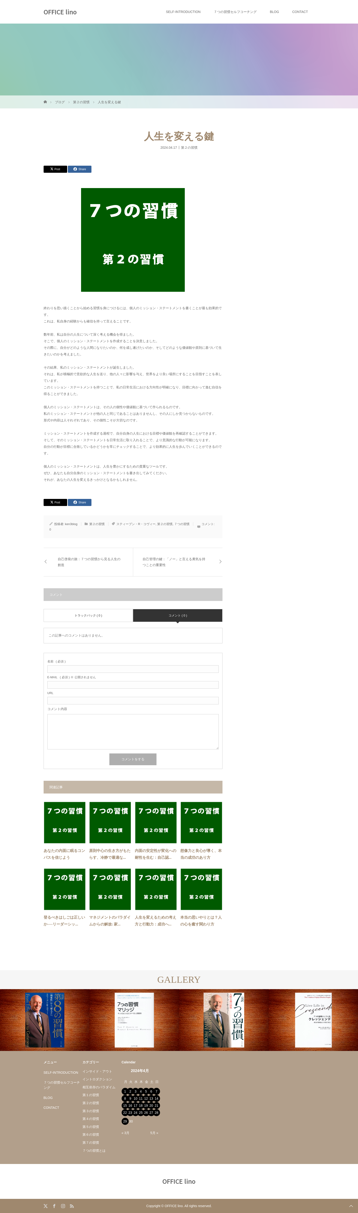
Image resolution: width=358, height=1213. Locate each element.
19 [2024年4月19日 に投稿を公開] (146, 1105)
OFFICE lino (60, 12)
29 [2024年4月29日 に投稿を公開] (125, 1121)
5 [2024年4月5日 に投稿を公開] (146, 1091)
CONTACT (300, 12)
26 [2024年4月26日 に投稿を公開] (146, 1112)
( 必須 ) (56, 661)
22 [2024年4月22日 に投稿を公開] (125, 1112)
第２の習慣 (189, 147)
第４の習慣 (90, 1119)
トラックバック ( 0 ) (88, 615)
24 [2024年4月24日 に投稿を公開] (135, 1112)
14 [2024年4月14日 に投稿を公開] (156, 1098)
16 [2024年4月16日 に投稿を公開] (130, 1105)
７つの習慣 (181, 524)
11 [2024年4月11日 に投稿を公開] (141, 1098)
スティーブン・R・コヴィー (135, 524)
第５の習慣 (90, 1127)
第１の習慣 (90, 1095)
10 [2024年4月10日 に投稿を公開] (135, 1098)
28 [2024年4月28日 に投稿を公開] (156, 1112)
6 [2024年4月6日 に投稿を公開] (151, 1091)
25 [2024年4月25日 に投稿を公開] (141, 1112)
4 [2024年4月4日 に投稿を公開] (141, 1091)
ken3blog (71, 524)
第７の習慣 (90, 1142)
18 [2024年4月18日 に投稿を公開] (141, 1105)
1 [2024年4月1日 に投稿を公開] (125, 1091)
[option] (45, 1020)
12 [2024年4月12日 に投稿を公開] (146, 1098)
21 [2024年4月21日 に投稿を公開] (156, 1105)
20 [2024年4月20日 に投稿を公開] (151, 1105)
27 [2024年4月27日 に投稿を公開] (151, 1112)
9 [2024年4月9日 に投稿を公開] (130, 1098)
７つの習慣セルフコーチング (235, 12)
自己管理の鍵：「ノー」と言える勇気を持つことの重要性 (174, 562)
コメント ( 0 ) (178, 615)
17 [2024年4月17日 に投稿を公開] (135, 1105)
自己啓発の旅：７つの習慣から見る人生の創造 (89, 562)
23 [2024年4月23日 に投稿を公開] (130, 1112)
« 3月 (125, 1133)
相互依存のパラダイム (98, 1087)
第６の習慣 (90, 1134)
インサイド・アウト (97, 1071)
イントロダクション (97, 1079)
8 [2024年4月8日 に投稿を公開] (125, 1098)
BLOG (274, 12)
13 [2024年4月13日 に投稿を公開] (151, 1098)
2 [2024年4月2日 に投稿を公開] (130, 1091)
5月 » (154, 1133)
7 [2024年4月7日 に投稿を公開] (156, 1091)
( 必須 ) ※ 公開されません (71, 677)
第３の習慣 (90, 1111)
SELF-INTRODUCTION (183, 12)
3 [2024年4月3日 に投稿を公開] (135, 1091)
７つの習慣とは (94, 1150)
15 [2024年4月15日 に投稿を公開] (125, 1105)
